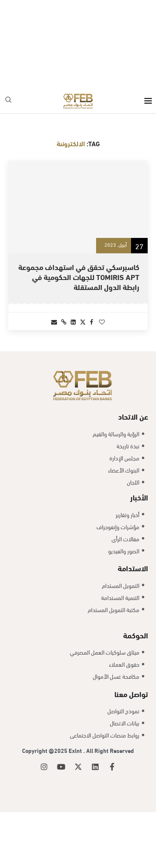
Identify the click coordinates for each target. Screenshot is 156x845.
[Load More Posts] (78, 359)
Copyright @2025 (45, 783)
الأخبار (139, 529)
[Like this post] (102, 321)
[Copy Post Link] (64, 321)
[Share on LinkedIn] (73, 321)
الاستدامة (133, 600)
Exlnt (76, 783)
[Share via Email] (54, 321)
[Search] (8, 101)
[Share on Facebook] (91, 321)
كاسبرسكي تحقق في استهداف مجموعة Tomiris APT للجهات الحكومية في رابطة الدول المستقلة (78, 276)
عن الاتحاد (133, 449)
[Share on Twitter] (83, 321)
